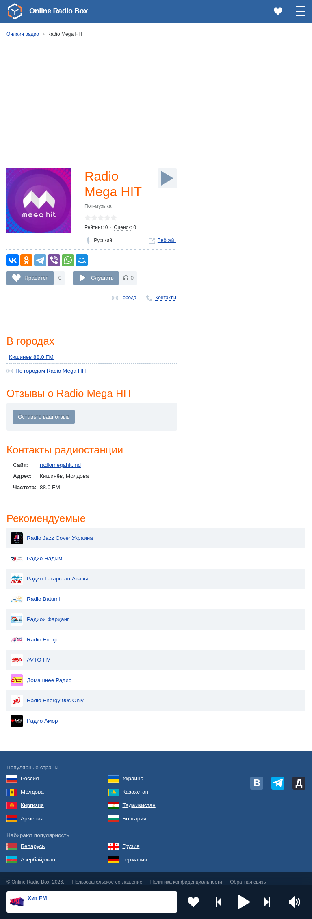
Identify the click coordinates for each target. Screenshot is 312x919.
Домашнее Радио (41, 674)
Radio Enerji (34, 633)
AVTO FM (31, 653)
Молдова (32, 785)
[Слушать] (167, 178)
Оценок (122, 227)
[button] (244, 902)
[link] (14, 11)
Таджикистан (138, 799)
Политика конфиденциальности (186, 875)
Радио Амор (34, 714)
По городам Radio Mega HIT (51, 371)
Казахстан (135, 785)
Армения (32, 812)
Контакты (165, 297)
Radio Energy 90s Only (47, 694)
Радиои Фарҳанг (40, 613)
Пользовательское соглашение (107, 875)
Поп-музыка (98, 206)
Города (128, 297)
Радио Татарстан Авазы (49, 572)
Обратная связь (248, 875)
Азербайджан (38, 853)
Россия (30, 772)
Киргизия (32, 799)
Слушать (102, 278)
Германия (134, 853)
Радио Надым (36, 552)
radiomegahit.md (60, 465)
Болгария (134, 812)
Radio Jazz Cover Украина (52, 532)
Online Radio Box (58, 11)
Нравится (36, 278)
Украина (132, 772)
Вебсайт (167, 240)
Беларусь (33, 840)
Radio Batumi (35, 593)
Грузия (130, 840)
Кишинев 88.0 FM (31, 357)
